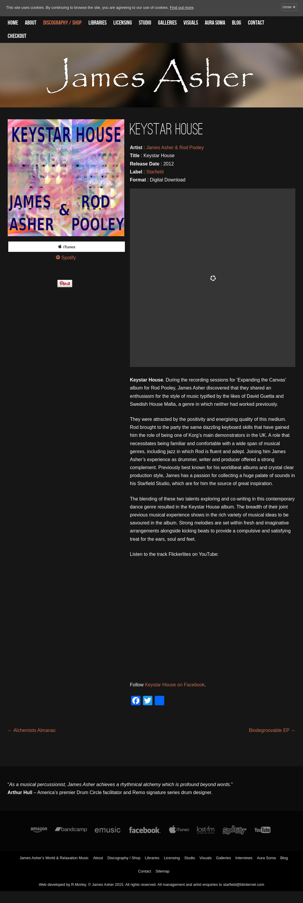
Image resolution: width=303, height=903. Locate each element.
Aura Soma (215, 22)
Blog (236, 22)
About (30, 22)
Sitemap (163, 871)
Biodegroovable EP (272, 730)
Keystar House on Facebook (175, 684)
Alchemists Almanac (32, 730)
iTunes (69, 247)
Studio (145, 22)
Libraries (97, 22)
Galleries (167, 22)
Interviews (244, 858)
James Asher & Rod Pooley (175, 147)
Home (13, 22)
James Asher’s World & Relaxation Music (54, 858)
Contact (256, 22)
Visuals (190, 22)
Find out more (182, 7)
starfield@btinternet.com (243, 884)
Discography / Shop (62, 22)
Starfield (155, 171)
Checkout (17, 36)
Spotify (69, 257)
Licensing (122, 22)
